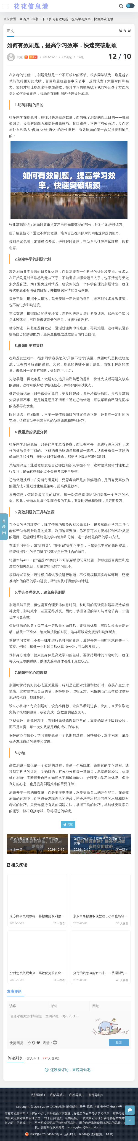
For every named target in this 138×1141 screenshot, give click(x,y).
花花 (27, 57)
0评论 (79, 57)
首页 (26, 19)
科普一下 (38, 19)
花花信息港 (57, 1107)
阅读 (68, 824)
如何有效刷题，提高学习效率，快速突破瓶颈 (81, 19)
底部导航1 (38, 1095)
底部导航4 (95, 1095)
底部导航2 (57, 1095)
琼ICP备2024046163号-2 (43, 1134)
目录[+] (4, 526)
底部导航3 (76, 1095)
